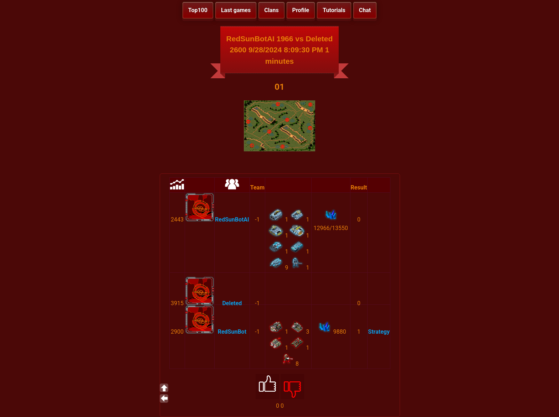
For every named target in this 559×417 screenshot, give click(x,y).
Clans (271, 10)
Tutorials (334, 10)
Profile (300, 10)
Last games (236, 10)
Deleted (232, 303)
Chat (365, 10)
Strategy (379, 331)
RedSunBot (232, 331)
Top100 (197, 10)
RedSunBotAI (232, 219)
